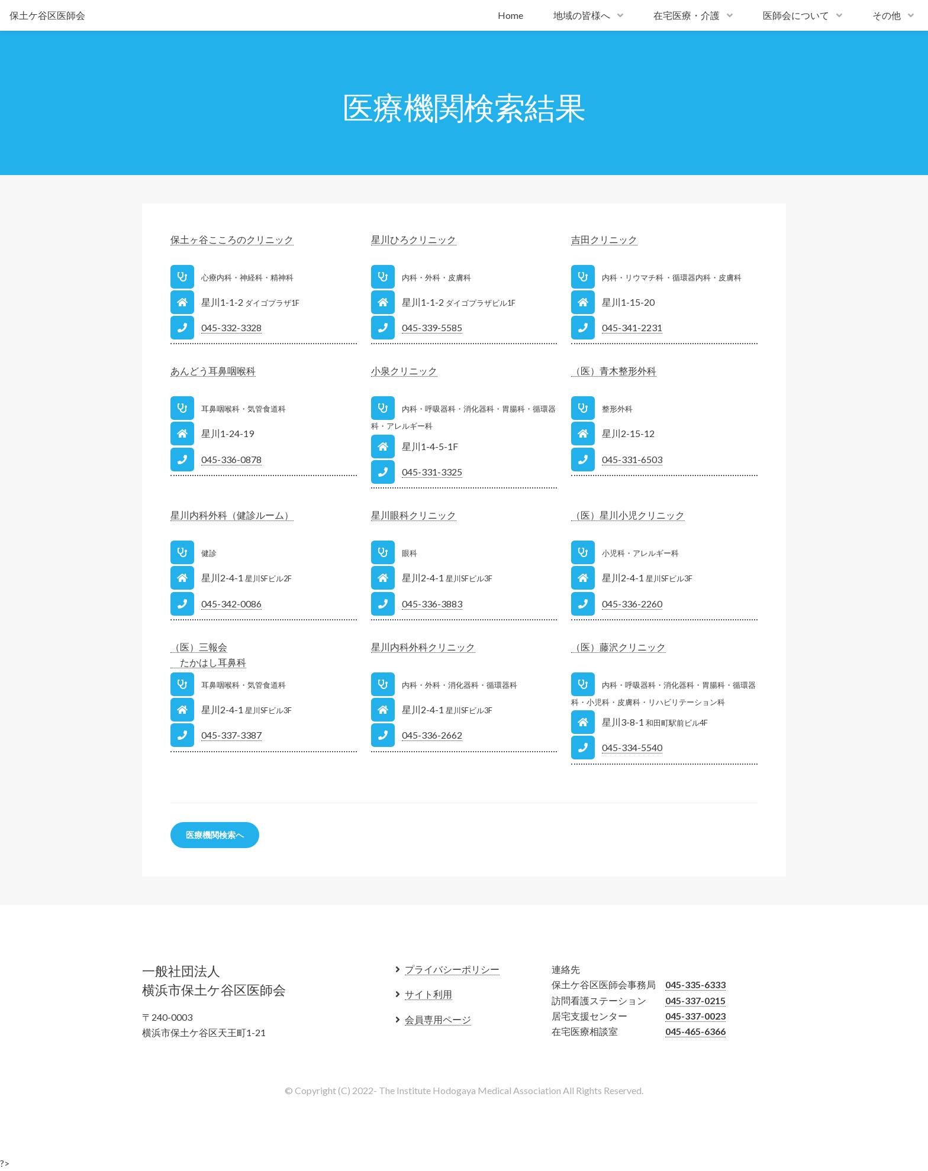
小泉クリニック (404, 370)
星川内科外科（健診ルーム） (232, 514)
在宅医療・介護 (686, 15)
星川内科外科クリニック (423, 646)
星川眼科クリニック (413, 514)
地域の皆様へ (581, 15)
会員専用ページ (438, 1019)
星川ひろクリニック (413, 239)
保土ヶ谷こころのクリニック (232, 239)
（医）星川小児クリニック (628, 514)
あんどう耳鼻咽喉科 (213, 370)
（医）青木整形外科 (613, 370)
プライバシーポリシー (452, 969)
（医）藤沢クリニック (618, 646)
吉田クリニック (604, 239)
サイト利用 (428, 993)
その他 (886, 15)
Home (510, 15)
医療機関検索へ (215, 835)
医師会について (796, 15)
